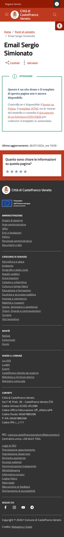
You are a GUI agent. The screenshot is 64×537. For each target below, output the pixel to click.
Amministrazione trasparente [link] (19, 466)
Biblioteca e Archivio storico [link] (18, 377)
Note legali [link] (8, 483)
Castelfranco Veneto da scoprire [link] (20, 373)
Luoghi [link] (6, 365)
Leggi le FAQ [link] (9, 446)
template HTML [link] (29, 108)
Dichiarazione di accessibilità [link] (18, 491)
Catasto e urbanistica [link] (14, 282)
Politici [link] (6, 237)
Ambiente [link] (7, 266)
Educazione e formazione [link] (16, 290)
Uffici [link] (5, 228)
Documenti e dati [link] (12, 245)
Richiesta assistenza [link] (14, 458)
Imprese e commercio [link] (14, 298)
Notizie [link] (6, 336)
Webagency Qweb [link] (21, 527)
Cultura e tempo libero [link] (15, 286)
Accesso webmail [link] (12, 462)
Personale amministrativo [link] (17, 241)
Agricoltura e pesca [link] (13, 262)
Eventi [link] (6, 369)
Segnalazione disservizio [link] (16, 454)
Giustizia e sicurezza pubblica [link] (19, 294)
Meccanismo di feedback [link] (16, 487)
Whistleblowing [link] (11, 470)
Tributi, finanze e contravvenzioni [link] (21, 311)
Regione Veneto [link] (13, 4)
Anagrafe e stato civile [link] (15, 270)
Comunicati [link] (8, 340)
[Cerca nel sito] (55, 15)
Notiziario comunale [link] (13, 381)
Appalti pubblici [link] (11, 274)
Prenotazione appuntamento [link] (18, 450)
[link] (59, 25)
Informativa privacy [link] (13, 474)
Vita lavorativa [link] (10, 319)
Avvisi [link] (5, 344)
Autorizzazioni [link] (10, 278)
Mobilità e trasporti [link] (13, 303)
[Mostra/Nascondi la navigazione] (7, 14)
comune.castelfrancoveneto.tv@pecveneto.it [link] (34, 435)
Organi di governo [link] (12, 220)
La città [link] (6, 360)
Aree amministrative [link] (14, 224)
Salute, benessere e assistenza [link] (20, 307)
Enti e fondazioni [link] (12, 233)
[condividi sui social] (12, 62)
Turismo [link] (6, 315)
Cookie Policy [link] (9, 478)
